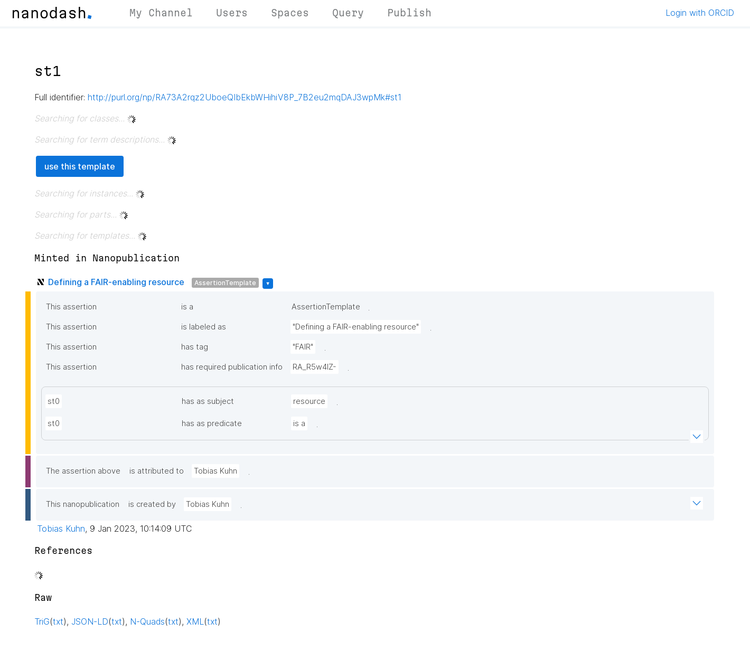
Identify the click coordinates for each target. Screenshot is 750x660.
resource (309, 401)
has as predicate (212, 423)
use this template (79, 166)
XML (195, 621)
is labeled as (203, 327)
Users (232, 12)
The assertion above (83, 471)
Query (348, 12)
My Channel (161, 12)
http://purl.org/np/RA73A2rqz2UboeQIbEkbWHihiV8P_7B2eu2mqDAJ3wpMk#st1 (244, 97)
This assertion (71, 307)
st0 (54, 401)
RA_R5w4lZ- (314, 367)
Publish (409, 12)
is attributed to (156, 471)
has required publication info (232, 367)
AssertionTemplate (225, 283)
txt (58, 621)
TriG (42, 621)
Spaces (290, 12)
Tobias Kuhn (215, 471)
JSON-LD (89, 621)
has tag (194, 347)
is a (187, 307)
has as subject (208, 401)
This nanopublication (82, 504)
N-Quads (147, 621)
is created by (152, 504)
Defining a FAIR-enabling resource (116, 282)
